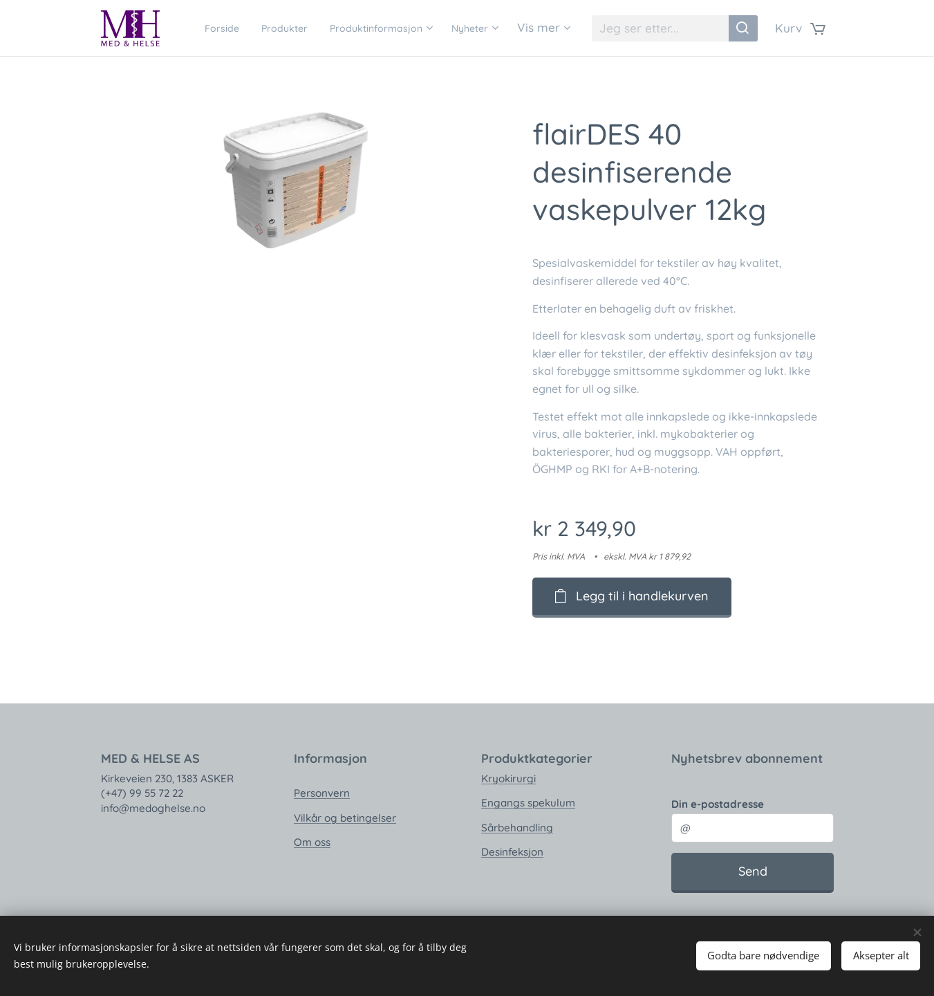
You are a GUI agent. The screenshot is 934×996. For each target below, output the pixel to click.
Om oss (311, 842)
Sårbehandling (516, 826)
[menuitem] (258, 28)
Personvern (321, 793)
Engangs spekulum (527, 802)
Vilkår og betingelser (344, 817)
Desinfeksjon (511, 851)
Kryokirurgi (507, 778)
